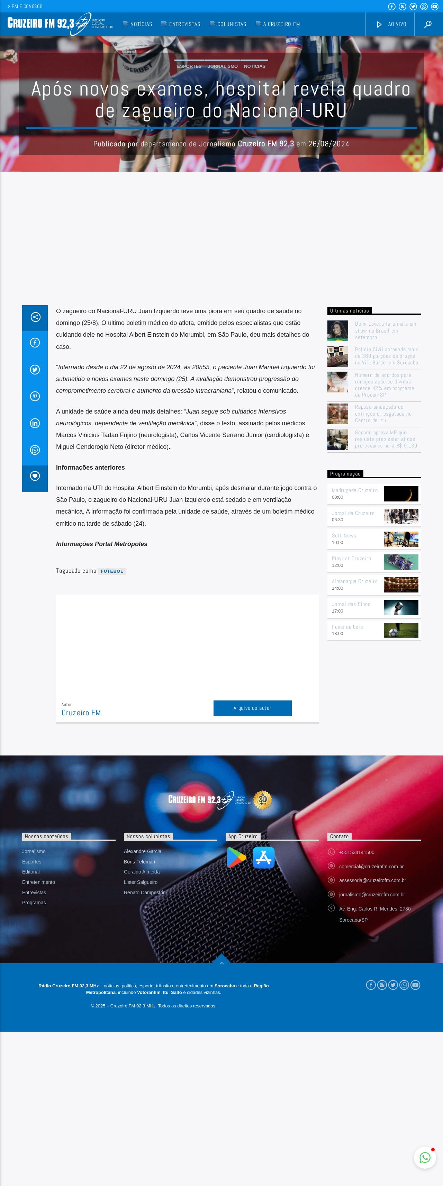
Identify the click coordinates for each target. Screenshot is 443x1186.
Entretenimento (38, 1022)
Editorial (31, 1011)
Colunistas (231, 24)
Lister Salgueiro (140, 1022)
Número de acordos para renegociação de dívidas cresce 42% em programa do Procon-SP (384, 524)
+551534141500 (356, 992)
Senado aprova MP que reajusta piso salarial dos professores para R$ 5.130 (386, 579)
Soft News (344, 675)
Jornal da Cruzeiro (353, 653)
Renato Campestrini (145, 1032)
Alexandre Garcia (142, 991)
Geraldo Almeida (142, 1011)
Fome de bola (347, 766)
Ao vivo (391, 24)
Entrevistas (184, 24)
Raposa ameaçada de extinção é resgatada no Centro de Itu (383, 553)
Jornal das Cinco (351, 744)
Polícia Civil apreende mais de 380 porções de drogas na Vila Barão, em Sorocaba (387, 496)
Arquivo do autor (253, 847)
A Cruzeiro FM (281, 24)
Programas (34, 1042)
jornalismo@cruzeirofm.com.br (372, 1034)
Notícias (141, 24)
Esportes (189, 136)
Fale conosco (24, 6)
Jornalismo (223, 136)
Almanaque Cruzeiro (355, 721)
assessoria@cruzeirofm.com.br (372, 1020)
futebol (112, 711)
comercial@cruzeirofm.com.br (371, 1006)
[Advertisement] (221, 393)
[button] (425, 1158)
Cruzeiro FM (81, 853)
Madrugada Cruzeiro (355, 630)
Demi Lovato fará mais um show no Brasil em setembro (385, 470)
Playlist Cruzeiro (351, 698)
